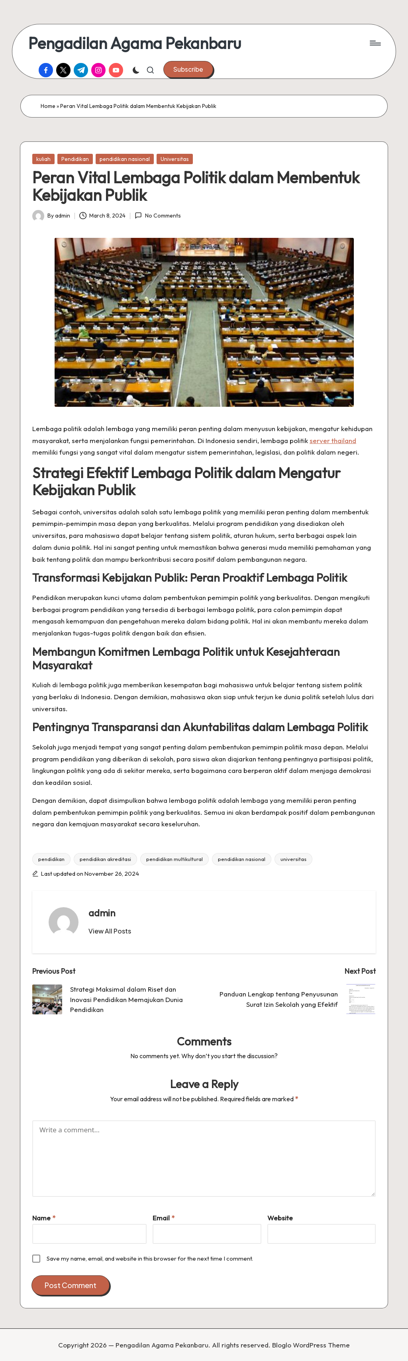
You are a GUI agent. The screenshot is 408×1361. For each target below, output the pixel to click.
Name (43, 1218)
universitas (293, 859)
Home (48, 106)
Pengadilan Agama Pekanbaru (134, 43)
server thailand (333, 440)
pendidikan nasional (125, 159)
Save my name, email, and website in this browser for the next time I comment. (150, 1258)
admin (102, 913)
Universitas (175, 159)
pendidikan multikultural (174, 859)
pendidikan (51, 859)
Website (280, 1218)
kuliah (43, 159)
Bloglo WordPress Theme (311, 1345)
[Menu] (375, 43)
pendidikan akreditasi (105, 859)
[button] (188, 69)
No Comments (157, 215)
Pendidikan (75, 159)
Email (164, 1218)
